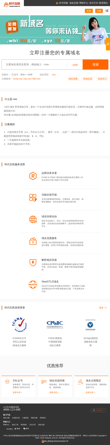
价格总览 (87, 78)
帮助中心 (6, 425)
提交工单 (15, 425)
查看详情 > (17, 392)
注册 (99, 11)
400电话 (43, 418)
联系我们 (24, 425)
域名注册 (6, 418)
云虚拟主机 (16, 418)
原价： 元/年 (26, 74)
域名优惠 (73, 78)
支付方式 (32, 425)
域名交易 (41, 425)
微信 (26, 429)
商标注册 (34, 418)
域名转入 (102, 78)
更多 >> (103, 307)
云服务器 (25, 418)
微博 (17, 429)
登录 (89, 11)
